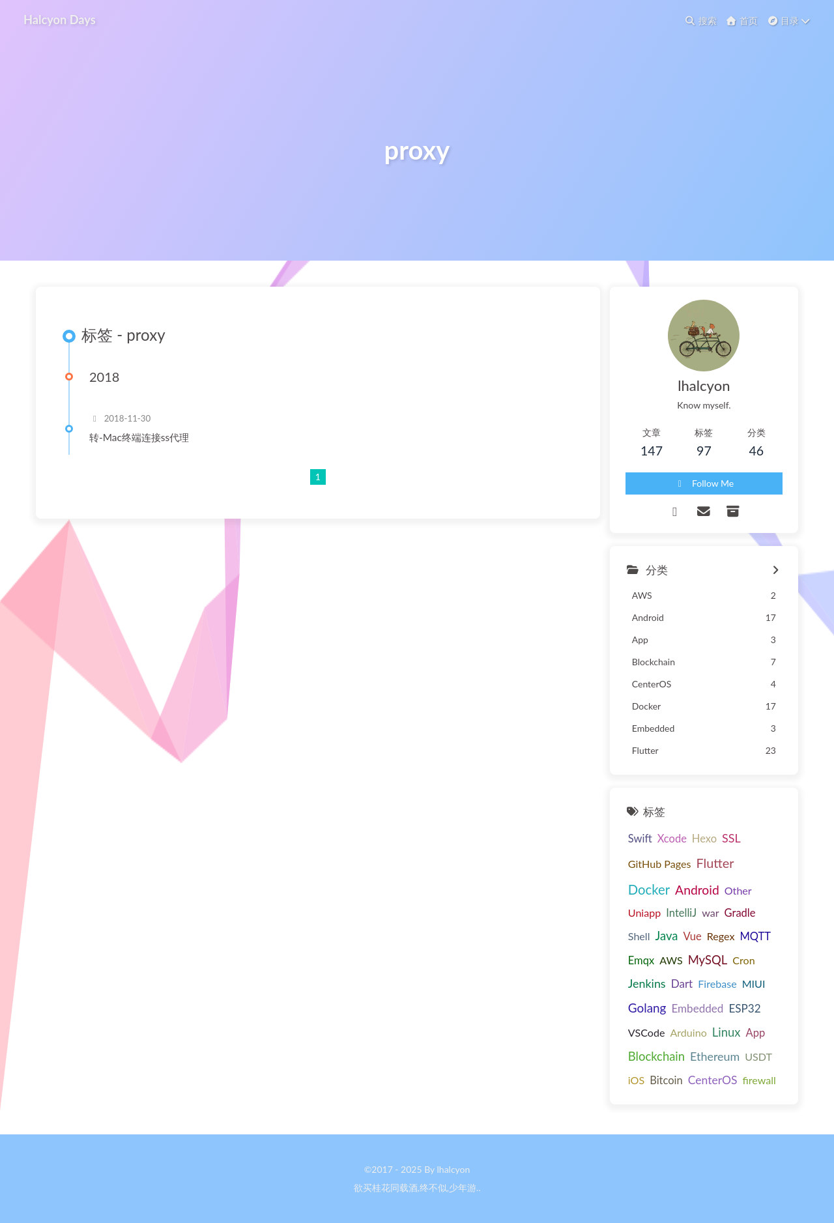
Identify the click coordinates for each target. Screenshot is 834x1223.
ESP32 (744, 1008)
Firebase (717, 983)
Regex (721, 936)
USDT (758, 1056)
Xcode (672, 838)
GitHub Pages (659, 863)
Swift (640, 838)
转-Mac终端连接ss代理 (139, 437)
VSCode (646, 1032)
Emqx (641, 960)
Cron (743, 960)
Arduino (688, 1032)
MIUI (754, 983)
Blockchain (656, 1056)
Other (738, 890)
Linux (726, 1032)
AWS (671, 960)
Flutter (715, 862)
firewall (759, 1080)
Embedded (697, 1008)
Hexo (704, 838)
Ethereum (715, 1056)
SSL (731, 838)
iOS (636, 1080)
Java (666, 935)
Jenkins (647, 983)
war (710, 912)
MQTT (755, 936)
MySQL (708, 960)
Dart (682, 983)
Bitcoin (666, 1080)
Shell (639, 936)
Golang (647, 1007)
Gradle (740, 912)
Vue (692, 936)
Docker (649, 889)
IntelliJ (681, 912)
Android (697, 889)
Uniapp (644, 912)
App (756, 1032)
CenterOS (713, 1080)
